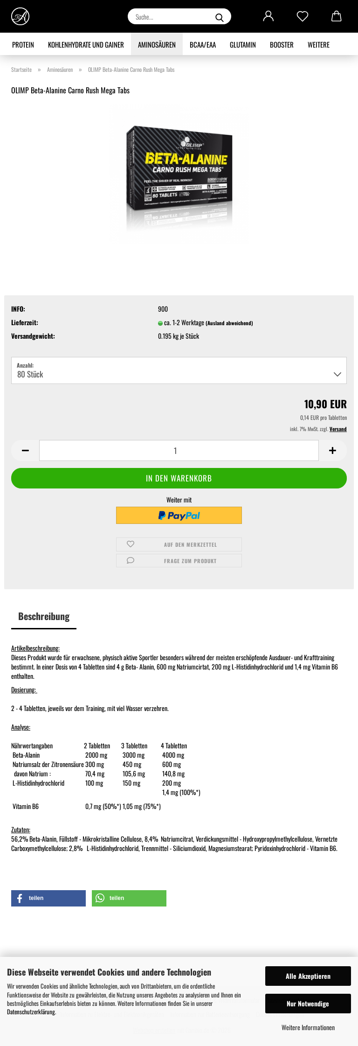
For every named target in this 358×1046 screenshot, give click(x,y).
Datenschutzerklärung (31, 1011)
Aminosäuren (157, 44)
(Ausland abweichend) (229, 323)
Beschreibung (43, 616)
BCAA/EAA (203, 44)
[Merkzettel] (302, 16)
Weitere (319, 44)
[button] (268, 16)
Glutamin (243, 44)
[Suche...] (219, 16)
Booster (282, 44)
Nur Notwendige (308, 1003)
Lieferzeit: (24, 322)
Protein (23, 44)
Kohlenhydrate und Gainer (86, 44)
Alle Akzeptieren (308, 976)
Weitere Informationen (308, 1027)
